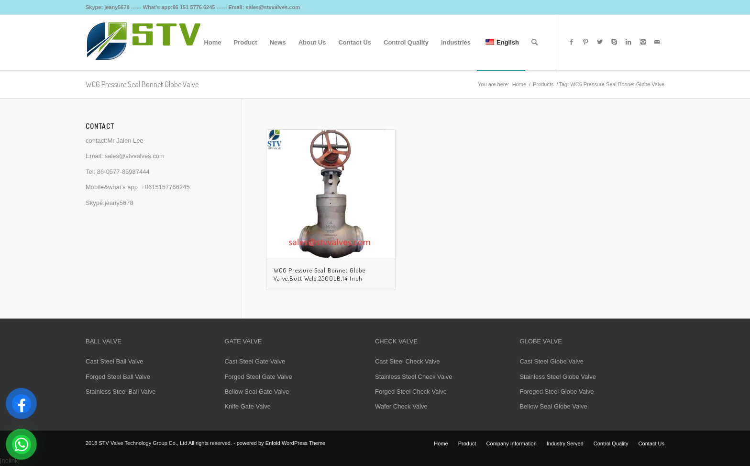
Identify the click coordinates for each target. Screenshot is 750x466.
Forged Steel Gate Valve (258, 376)
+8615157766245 (165, 187)
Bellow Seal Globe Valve (553, 406)
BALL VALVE (103, 341)
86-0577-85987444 (123, 171)
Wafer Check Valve (401, 406)
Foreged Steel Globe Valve (556, 391)
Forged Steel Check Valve (411, 391)
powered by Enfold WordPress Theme (281, 443)
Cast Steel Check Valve (407, 361)
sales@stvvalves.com (135, 155)
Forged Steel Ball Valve (118, 376)
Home (519, 84)
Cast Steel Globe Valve (551, 361)
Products (543, 84)
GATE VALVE (243, 341)
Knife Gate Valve (247, 406)
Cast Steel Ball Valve (114, 361)
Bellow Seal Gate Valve (256, 391)
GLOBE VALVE (540, 341)
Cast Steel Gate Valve (254, 361)
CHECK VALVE (396, 341)
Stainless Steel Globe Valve (557, 376)
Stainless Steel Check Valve (413, 376)
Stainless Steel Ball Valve (120, 391)
